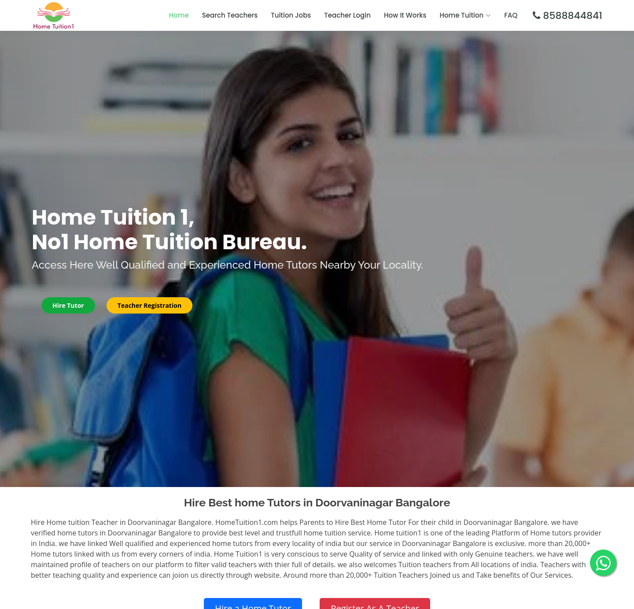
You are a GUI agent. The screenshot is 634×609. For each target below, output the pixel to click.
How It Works (405, 15)
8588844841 (571, 15)
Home (179, 15)
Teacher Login (347, 15)
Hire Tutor (68, 305)
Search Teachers (230, 15)
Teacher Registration (149, 305)
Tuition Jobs (291, 15)
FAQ (510, 15)
